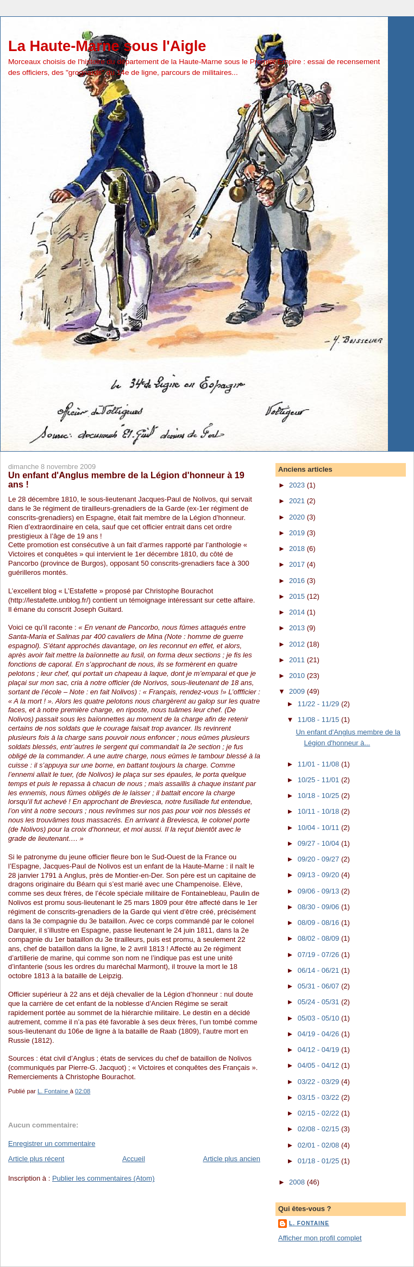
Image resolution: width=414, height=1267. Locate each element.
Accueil (133, 1159)
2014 (298, 612)
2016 (298, 581)
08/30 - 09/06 (319, 907)
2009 (298, 691)
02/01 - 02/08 (319, 1145)
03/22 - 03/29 (319, 1082)
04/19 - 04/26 (319, 1034)
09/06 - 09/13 (319, 891)
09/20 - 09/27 (319, 859)
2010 (298, 675)
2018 (298, 548)
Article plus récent (36, 1159)
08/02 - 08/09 (319, 938)
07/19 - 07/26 (319, 955)
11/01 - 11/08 (319, 764)
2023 (298, 485)
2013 (298, 628)
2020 (298, 517)
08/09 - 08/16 (319, 922)
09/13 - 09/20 (319, 875)
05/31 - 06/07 (319, 986)
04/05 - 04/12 (319, 1065)
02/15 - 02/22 (319, 1113)
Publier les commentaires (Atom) (103, 1178)
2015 (298, 596)
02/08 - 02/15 (319, 1129)
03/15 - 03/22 (319, 1097)
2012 (298, 644)
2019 (298, 533)
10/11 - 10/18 (319, 811)
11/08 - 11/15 (319, 719)
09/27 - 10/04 (319, 843)
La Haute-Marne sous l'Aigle (107, 45)
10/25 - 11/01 (319, 780)
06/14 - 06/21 (319, 970)
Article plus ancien (232, 1159)
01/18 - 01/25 (319, 1161)
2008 (298, 1182)
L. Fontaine (309, 1223)
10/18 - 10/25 (319, 795)
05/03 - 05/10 (319, 1018)
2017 (298, 564)
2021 (298, 501)
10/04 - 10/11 (319, 827)
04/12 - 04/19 (319, 1050)
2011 (298, 660)
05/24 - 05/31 (319, 1002)
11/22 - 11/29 (319, 704)
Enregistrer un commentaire (51, 1143)
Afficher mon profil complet (320, 1238)
